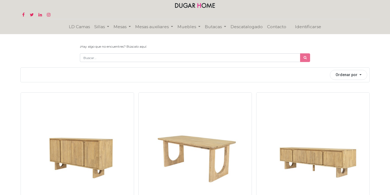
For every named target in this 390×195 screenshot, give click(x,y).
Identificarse (308, 26)
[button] (348, 75)
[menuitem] (79, 26)
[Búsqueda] (305, 57)
